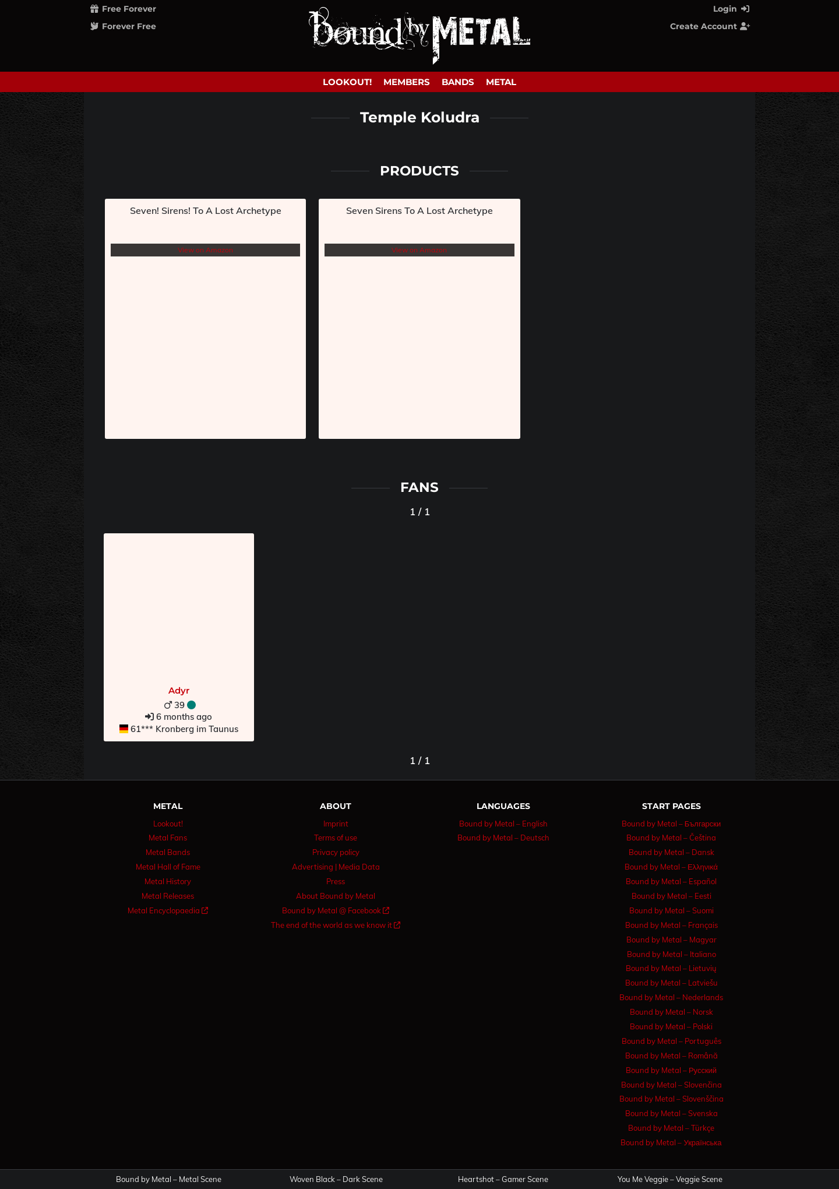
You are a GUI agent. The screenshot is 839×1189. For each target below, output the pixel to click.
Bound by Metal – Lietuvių (671, 968)
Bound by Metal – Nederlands (671, 997)
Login (731, 8)
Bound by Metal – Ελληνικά (671, 866)
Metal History (167, 881)
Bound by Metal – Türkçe (671, 1127)
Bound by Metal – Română (671, 1055)
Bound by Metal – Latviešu (671, 982)
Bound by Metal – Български (671, 823)
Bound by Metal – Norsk (671, 1011)
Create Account (710, 26)
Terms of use (335, 837)
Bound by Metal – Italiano (671, 954)
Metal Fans (168, 837)
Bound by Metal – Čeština (671, 837)
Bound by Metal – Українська (671, 1142)
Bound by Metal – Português (671, 1041)
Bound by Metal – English (503, 823)
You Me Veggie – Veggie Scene (670, 1179)
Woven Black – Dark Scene (336, 1179)
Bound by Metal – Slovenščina (671, 1098)
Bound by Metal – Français (671, 925)
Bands (458, 81)
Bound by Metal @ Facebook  (335, 910)
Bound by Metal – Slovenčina (671, 1084)
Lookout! (347, 81)
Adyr (178, 690)
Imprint (335, 823)
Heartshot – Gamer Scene (503, 1179)
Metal (501, 81)
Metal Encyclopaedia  (168, 910)
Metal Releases (168, 895)
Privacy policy (335, 852)
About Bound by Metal (335, 895)
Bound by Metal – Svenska (671, 1113)
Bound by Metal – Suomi (671, 910)
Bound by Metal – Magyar (671, 939)
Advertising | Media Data (336, 866)
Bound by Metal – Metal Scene (168, 1179)
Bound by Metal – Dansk (671, 852)
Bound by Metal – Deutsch (503, 837)
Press (335, 881)
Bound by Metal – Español (671, 881)
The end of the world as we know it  (335, 925)
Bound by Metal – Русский (671, 1070)
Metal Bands (168, 852)
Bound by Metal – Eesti (671, 895)
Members (406, 81)
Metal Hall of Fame (168, 866)
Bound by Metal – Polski (671, 1026)
